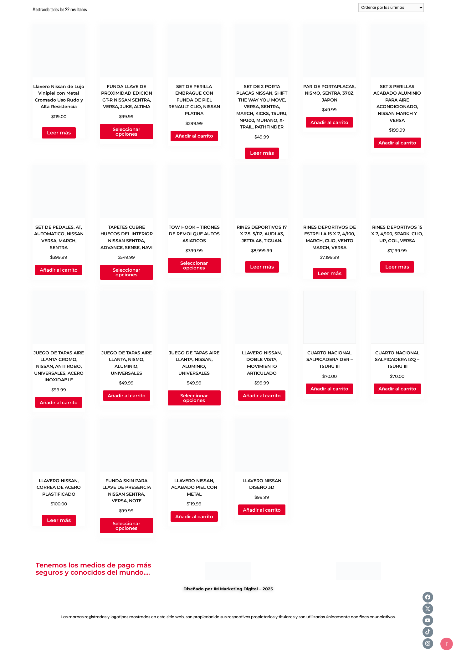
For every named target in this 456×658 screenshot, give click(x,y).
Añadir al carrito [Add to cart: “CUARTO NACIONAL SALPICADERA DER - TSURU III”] (329, 389)
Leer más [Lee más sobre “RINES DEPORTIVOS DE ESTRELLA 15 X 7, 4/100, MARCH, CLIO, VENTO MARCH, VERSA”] (329, 273)
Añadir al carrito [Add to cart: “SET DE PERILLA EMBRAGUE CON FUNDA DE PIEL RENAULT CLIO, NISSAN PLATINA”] (194, 136)
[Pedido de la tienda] (391, 7)
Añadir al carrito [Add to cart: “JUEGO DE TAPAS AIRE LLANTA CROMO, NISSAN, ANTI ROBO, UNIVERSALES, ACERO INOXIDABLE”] (59, 402)
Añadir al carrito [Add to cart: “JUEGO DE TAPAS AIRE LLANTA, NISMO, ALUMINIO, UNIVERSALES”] (127, 396)
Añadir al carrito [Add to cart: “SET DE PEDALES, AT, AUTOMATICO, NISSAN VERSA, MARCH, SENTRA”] (59, 270)
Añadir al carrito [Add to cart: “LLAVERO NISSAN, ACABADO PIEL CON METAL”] (194, 517)
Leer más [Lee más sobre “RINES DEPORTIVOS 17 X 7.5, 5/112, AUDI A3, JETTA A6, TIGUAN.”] (262, 267)
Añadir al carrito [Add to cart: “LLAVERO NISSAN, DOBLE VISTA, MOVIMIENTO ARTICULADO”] (262, 396)
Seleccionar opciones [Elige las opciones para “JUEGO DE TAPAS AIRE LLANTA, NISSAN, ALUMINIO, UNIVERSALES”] (194, 398)
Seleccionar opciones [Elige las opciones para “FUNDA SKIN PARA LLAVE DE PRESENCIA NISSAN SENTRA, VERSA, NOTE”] (126, 525)
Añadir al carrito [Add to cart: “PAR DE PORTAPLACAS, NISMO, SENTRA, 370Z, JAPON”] (329, 122)
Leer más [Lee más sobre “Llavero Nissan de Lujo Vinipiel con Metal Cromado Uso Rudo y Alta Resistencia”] (59, 133)
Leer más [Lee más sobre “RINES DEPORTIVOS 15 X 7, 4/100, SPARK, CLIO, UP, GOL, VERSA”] (397, 267)
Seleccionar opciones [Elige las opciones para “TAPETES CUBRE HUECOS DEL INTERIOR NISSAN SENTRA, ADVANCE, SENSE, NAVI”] (126, 272)
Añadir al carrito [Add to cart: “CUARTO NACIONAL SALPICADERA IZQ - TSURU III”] (397, 389)
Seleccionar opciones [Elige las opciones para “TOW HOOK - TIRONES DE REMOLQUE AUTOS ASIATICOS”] (194, 265)
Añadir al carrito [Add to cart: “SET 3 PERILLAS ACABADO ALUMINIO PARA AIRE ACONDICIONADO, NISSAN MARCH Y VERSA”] (397, 143)
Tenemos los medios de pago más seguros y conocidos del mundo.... (93, 568)
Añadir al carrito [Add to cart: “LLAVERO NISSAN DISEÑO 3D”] (262, 510)
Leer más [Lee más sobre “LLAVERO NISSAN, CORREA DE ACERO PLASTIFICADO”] (59, 520)
